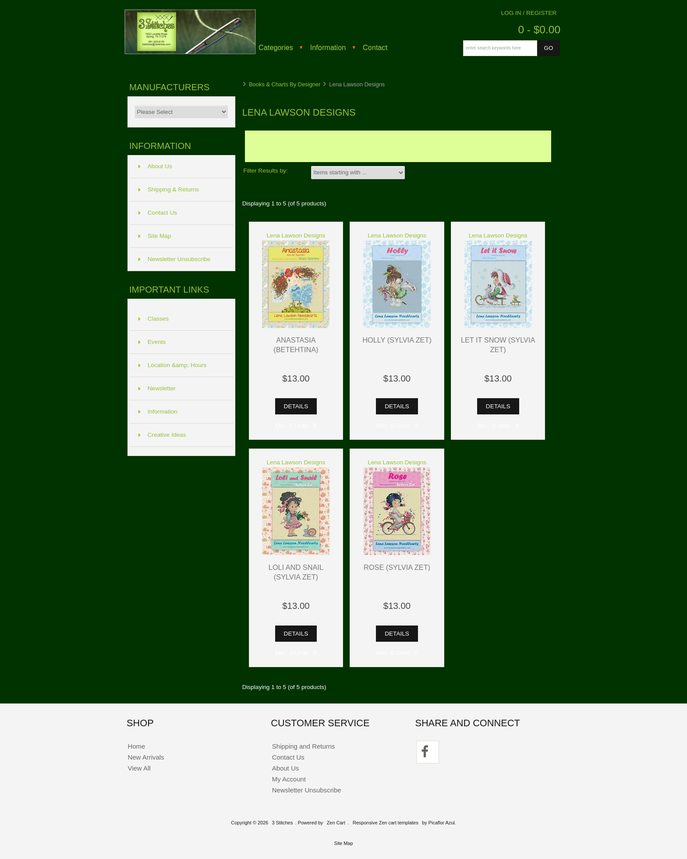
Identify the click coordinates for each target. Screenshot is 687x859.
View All (138, 768)
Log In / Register (529, 13)
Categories (276, 47)
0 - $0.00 (539, 29)
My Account (289, 779)
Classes (153, 318)
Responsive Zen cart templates (385, 822)
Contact (375, 47)
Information (328, 47)
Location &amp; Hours (172, 365)
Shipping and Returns (303, 746)
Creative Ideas (162, 434)
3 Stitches (282, 822)
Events (152, 342)
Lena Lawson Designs (296, 235)
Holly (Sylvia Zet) (397, 340)
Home (136, 746)
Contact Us (157, 212)
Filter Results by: (265, 170)
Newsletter (157, 388)
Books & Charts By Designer (285, 84)
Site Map (154, 236)
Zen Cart (336, 822)
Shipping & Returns (168, 189)
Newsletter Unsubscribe (174, 259)
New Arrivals (145, 757)
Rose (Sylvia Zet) (397, 567)
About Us (155, 166)
